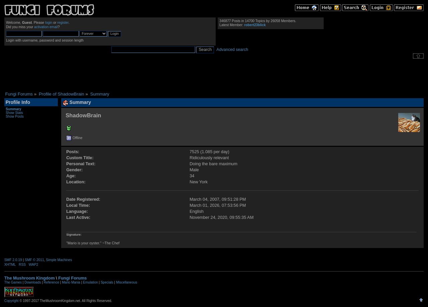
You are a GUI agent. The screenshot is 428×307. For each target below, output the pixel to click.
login (48, 22)
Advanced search (232, 49)
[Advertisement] (214, 75)
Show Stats (14, 113)
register (63, 22)
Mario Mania (71, 282)
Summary (13, 109)
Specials (107, 282)
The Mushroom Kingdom (29, 278)
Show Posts (15, 116)
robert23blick (254, 25)
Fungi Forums (72, 278)
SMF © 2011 (34, 260)
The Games (13, 282)
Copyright (11, 301)
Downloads (32, 282)
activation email (46, 27)
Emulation (90, 282)
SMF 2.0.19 (13, 260)
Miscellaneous (126, 282)
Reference (51, 282)
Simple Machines (59, 260)
